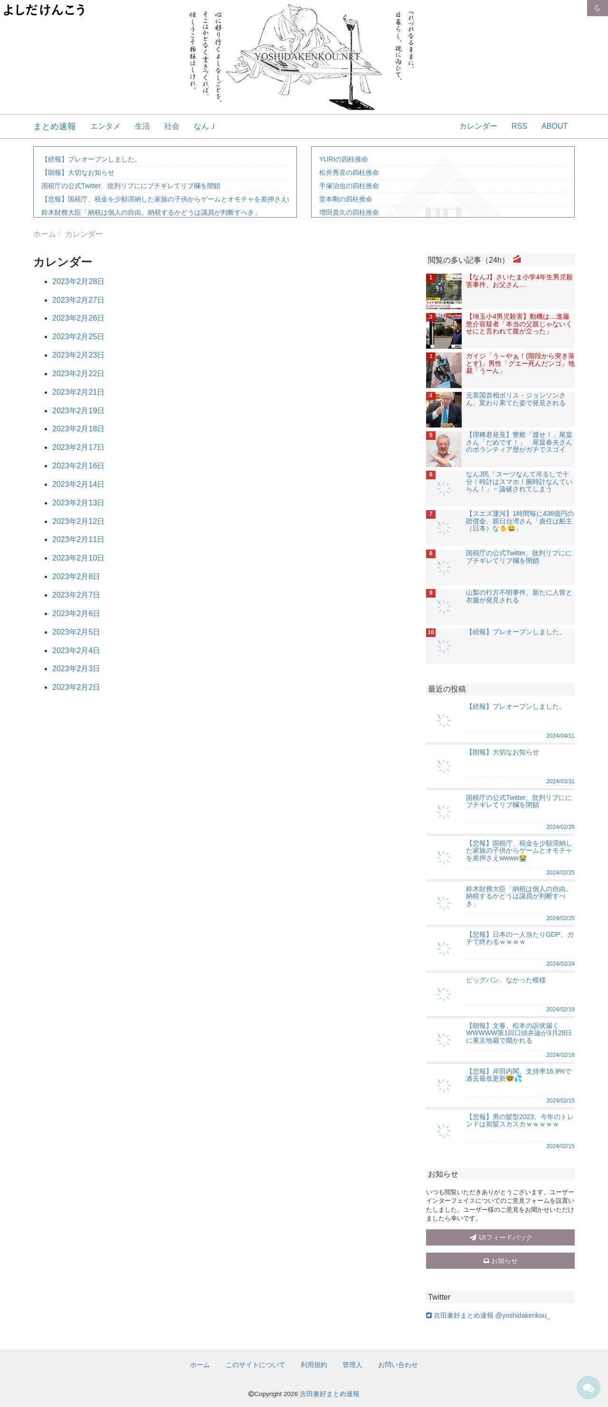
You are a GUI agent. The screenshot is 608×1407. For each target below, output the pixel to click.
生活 (142, 126)
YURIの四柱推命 (343, 159)
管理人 (352, 1365)
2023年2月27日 (78, 300)
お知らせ (501, 1260)
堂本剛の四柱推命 (345, 199)
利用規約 (314, 1365)
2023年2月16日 (78, 466)
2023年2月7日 (76, 595)
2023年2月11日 (78, 539)
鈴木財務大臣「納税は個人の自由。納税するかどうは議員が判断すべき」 (151, 212)
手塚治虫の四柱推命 (349, 186)
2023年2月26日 (78, 318)
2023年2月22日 (78, 374)
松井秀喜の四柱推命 (349, 172)
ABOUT (555, 126)
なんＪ (205, 126)
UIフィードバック (500, 1237)
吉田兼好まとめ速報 (330, 1393)
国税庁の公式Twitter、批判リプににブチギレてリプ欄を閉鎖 (130, 186)
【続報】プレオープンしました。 (91, 159)
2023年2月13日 (78, 503)
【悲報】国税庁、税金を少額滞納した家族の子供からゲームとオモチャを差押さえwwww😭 (177, 199)
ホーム (200, 1365)
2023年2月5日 (76, 632)
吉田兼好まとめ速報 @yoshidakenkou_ (488, 1315)
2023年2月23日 (78, 355)
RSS (519, 126)
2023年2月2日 (76, 687)
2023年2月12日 (78, 521)
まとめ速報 (54, 126)
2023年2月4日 (76, 650)
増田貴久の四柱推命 (349, 212)
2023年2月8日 (76, 576)
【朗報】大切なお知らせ (77, 172)
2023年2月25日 (78, 337)
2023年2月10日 (78, 558)
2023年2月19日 (78, 411)
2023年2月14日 (78, 484)
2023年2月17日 (78, 447)
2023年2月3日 (76, 669)
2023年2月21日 (78, 392)
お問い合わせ (398, 1365)
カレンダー (478, 126)
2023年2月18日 (78, 429)
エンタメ (105, 126)
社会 (172, 126)
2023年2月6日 (76, 613)
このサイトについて (255, 1365)
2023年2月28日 (78, 281)
